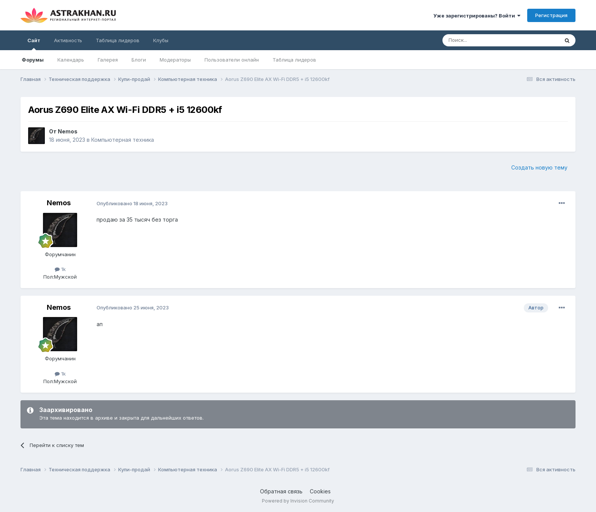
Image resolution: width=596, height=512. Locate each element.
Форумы (33, 60)
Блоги (139, 60)
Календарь (70, 60)
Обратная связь (281, 491)
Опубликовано (132, 203)
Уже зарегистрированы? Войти (476, 16)
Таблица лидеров (294, 60)
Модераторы (175, 60)
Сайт (33, 43)
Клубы (160, 40)
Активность (68, 40)
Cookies (320, 491)
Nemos (68, 131)
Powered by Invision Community (298, 501)
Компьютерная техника (122, 139)
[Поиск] (483, 40)
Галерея (108, 60)
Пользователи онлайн (231, 60)
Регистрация (551, 15)
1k (60, 269)
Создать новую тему (539, 167)
